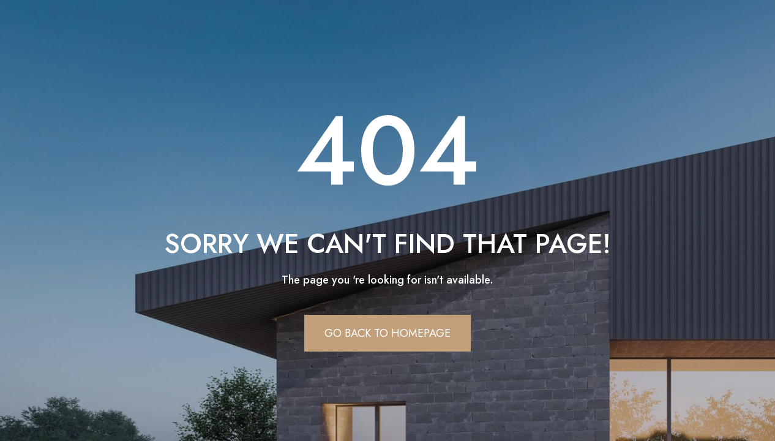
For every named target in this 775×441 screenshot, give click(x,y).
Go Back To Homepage (387, 333)
